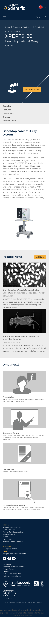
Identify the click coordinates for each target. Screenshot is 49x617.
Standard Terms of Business (13, 567)
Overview (7, 106)
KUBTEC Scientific (13, 31)
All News (40, 257)
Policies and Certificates (12, 576)
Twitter (4, 558)
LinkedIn (14, 558)
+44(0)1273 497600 (10, 549)
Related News (9, 120)
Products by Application (22, 27)
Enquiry (6, 117)
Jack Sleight (37, 602)
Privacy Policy (8, 569)
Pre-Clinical (39, 27)
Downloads (8, 113)
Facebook (9, 558)
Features (7, 110)
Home (7, 27)
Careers (6, 571)
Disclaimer (7, 564)
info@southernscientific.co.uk (14, 554)
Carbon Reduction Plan (12, 574)
